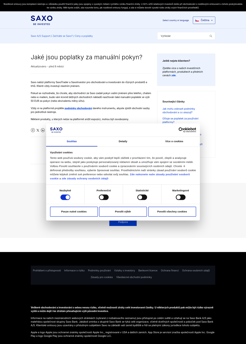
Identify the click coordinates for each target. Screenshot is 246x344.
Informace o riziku (74, 270)
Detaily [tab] (123, 141)
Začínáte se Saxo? (63, 35)
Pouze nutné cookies (74, 211)
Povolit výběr (123, 211)
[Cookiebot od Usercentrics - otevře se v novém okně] (181, 130)
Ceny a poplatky (84, 35)
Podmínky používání (99, 270)
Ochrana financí (170, 270)
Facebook (33, 130)
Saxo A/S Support (40, 35)
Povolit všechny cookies (172, 211)
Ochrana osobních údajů (196, 270)
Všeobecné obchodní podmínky (134, 277)
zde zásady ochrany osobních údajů (85, 178)
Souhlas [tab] (72, 141)
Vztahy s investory (124, 270)
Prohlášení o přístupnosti (47, 270)
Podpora (123, 221)
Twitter (38, 130)
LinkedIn (43, 130)
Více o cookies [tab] (174, 141)
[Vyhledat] (186, 36)
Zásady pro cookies (102, 277)
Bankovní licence (148, 270)
